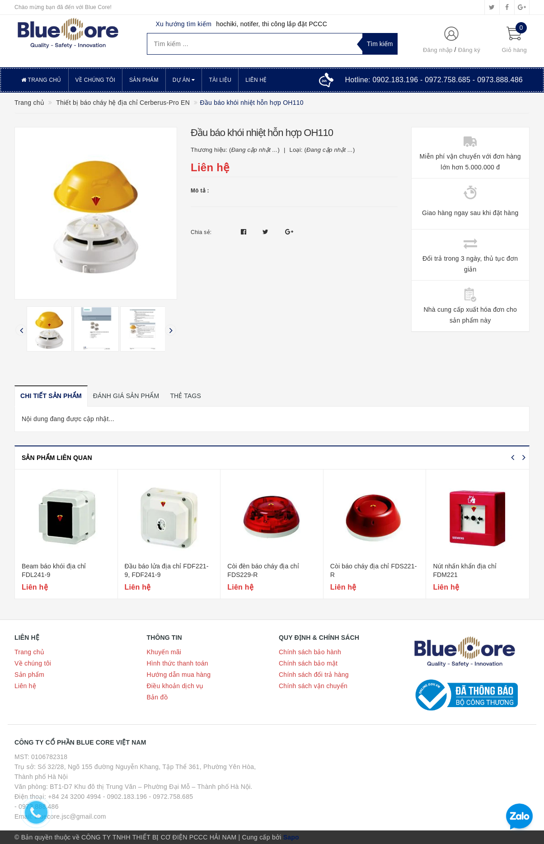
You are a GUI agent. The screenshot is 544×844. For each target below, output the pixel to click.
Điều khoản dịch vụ (175, 685)
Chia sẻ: (201, 232)
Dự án (184, 80)
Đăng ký (469, 50)
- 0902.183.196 (125, 796)
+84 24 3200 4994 (74, 796)
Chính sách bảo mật (308, 663)
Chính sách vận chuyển (313, 685)
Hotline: (434, 80)
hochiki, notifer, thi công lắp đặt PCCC (271, 24)
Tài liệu (220, 80)
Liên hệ (256, 80)
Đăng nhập (438, 50)
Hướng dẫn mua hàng (179, 674)
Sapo (291, 837)
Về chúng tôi (95, 80)
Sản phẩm (144, 80)
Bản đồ (157, 697)
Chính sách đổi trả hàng (314, 674)
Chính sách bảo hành (310, 652)
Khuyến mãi (164, 652)
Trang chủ (41, 80)
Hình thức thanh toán (177, 663)
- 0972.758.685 (171, 796)
